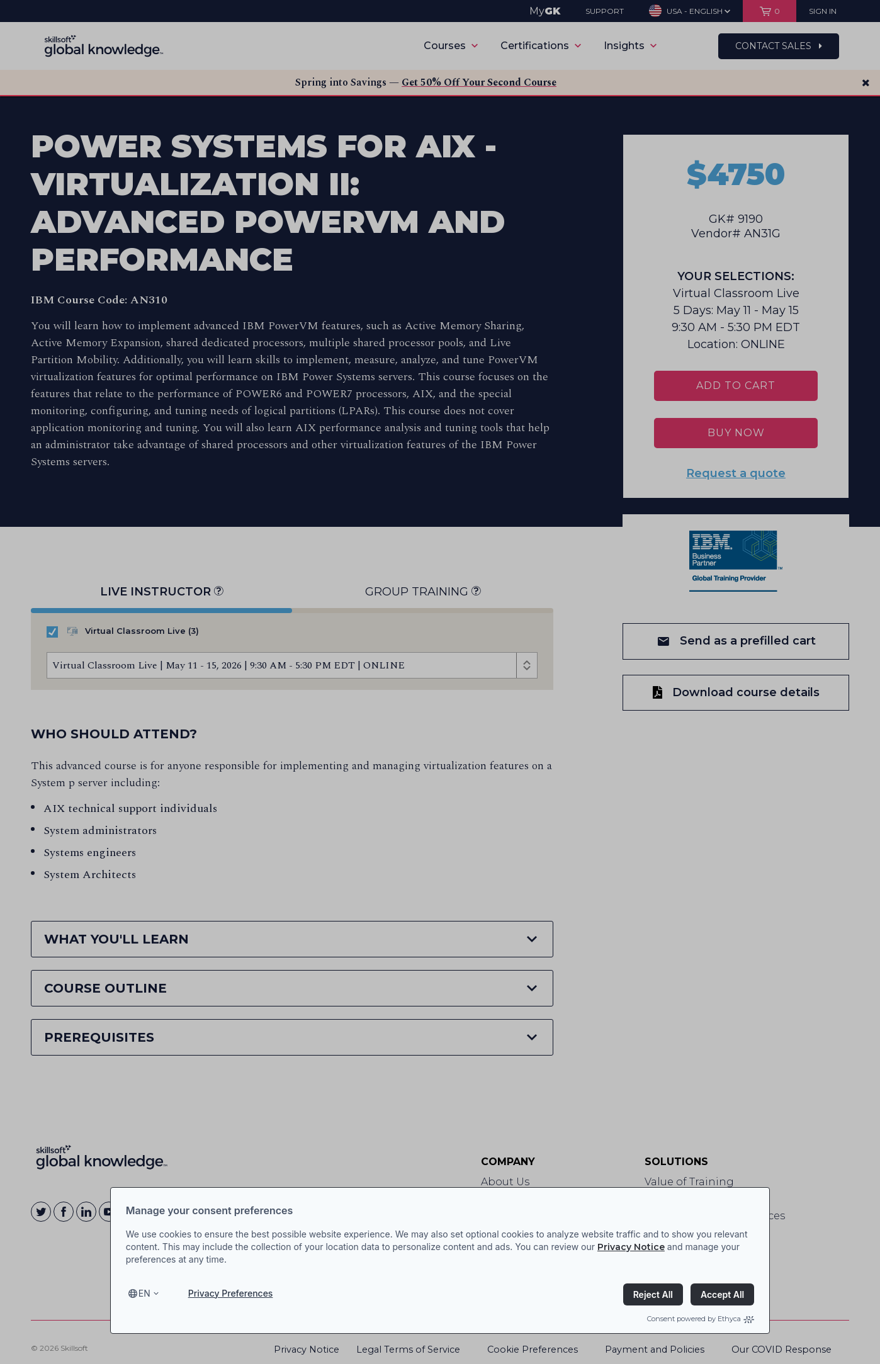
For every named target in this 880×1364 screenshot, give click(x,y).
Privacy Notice (631, 1247)
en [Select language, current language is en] (144, 1293)
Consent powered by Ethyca (700, 1318)
